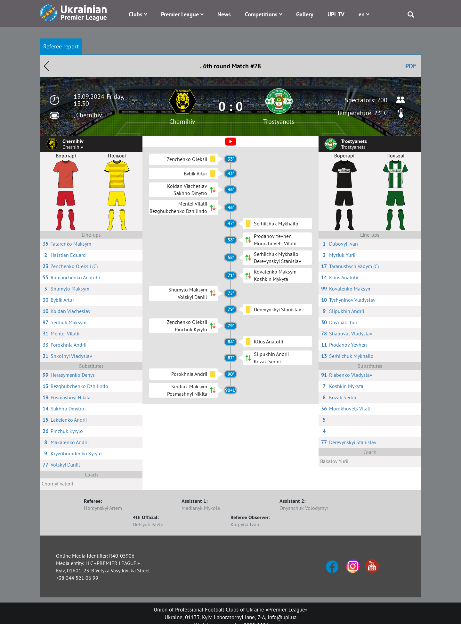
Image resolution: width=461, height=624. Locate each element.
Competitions (261, 14)
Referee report (61, 46)
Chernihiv (182, 121)
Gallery (304, 14)
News (224, 14)
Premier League (180, 14)
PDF (410, 66)
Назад (46, 66)
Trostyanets (278, 121)
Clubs (135, 14)
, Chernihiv (88, 115)
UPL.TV (336, 14)
